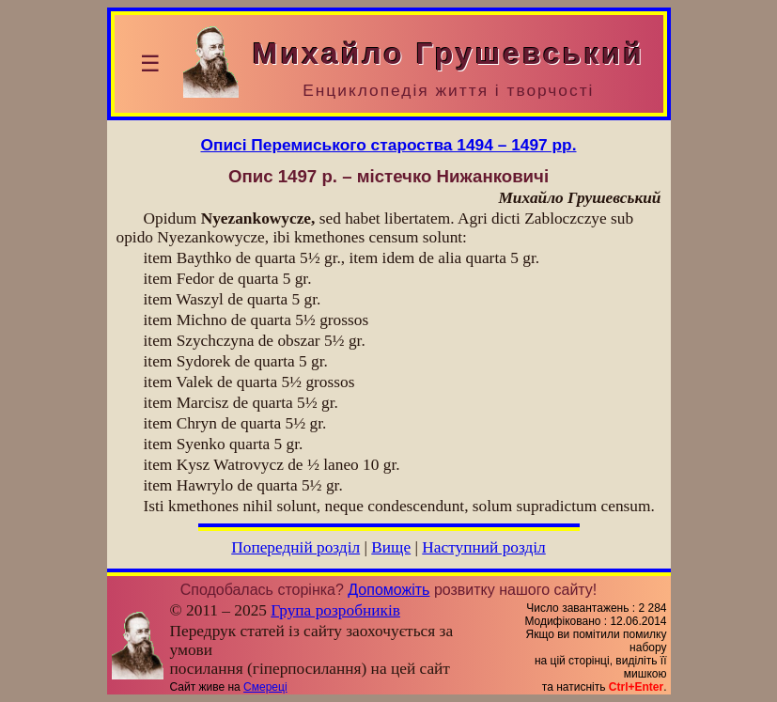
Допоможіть (388, 590)
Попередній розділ (295, 547)
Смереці (265, 687)
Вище (391, 547)
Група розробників (335, 610)
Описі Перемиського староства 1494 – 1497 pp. (389, 144)
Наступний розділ (483, 547)
